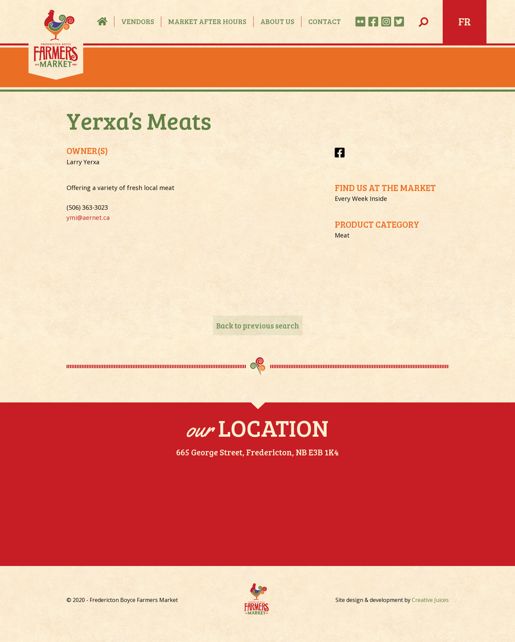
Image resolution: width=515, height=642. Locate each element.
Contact (324, 21)
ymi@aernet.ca (88, 217)
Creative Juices (430, 600)
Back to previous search (257, 325)
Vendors (137, 21)
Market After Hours (207, 21)
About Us (277, 21)
